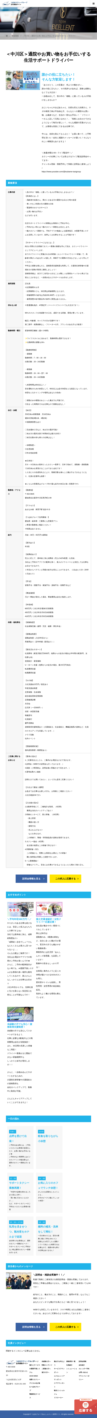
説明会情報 (82, 1361)
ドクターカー (58, 1398)
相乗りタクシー (34, 1379)
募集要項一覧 (70, 1361)
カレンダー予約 (84, 1369)
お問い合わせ (83, 1372)
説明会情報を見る (31, 878)
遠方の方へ (45, 1372)
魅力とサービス (34, 1365)
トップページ (33, 1361)
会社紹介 (82, 1365)
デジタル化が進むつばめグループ (34, 1386)
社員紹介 (69, 1365)
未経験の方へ (46, 1361)
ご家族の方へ (46, 1369)
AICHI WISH (33, 1376)
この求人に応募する (65, 878)
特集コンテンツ (47, 1365)
